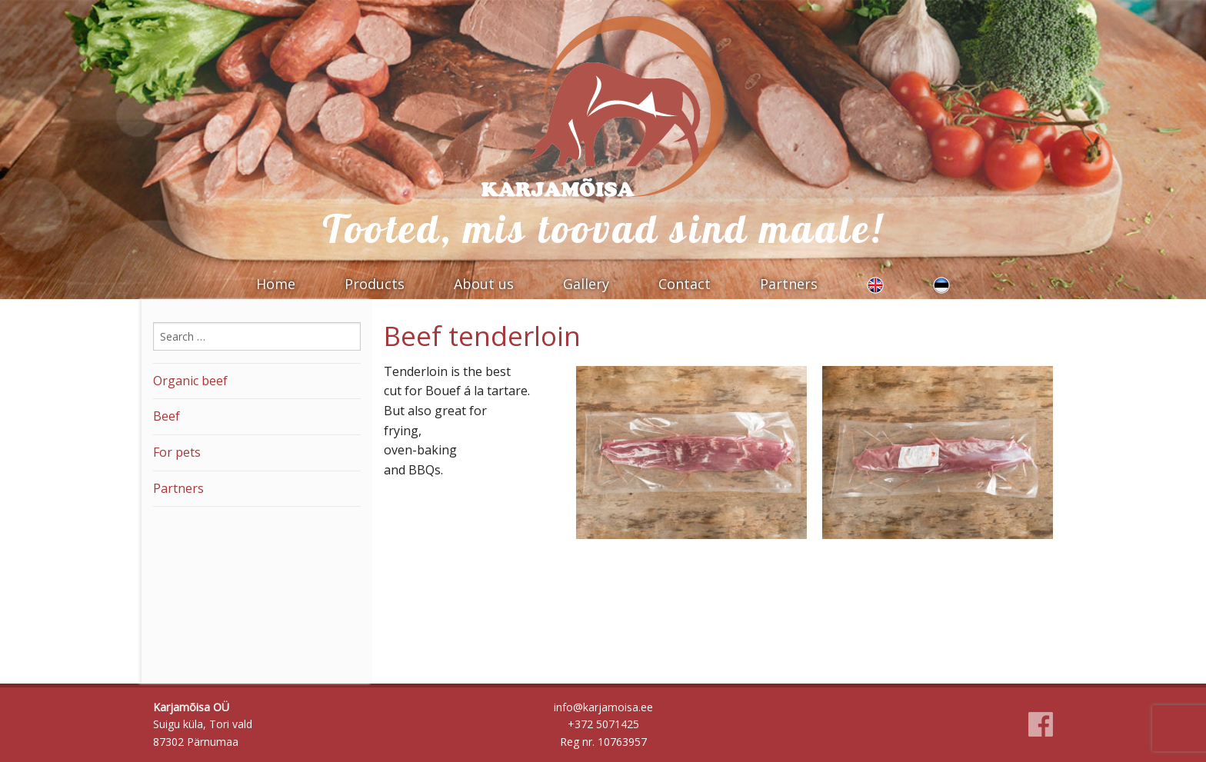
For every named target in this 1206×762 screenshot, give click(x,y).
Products (375, 284)
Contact (684, 284)
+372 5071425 (603, 724)
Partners (789, 284)
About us (484, 284)
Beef (166, 416)
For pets (177, 452)
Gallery (586, 284)
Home (275, 284)
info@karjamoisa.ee (603, 707)
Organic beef (190, 380)
